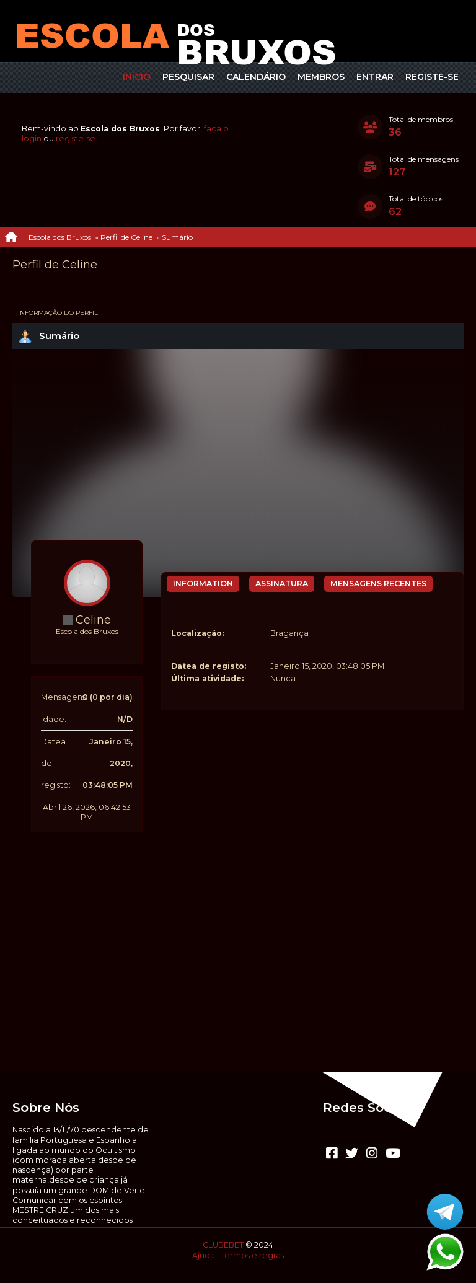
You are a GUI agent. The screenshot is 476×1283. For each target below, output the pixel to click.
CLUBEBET (223, 1245)
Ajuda (203, 1255)
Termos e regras (252, 1255)
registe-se (75, 138)
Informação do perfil (58, 313)
